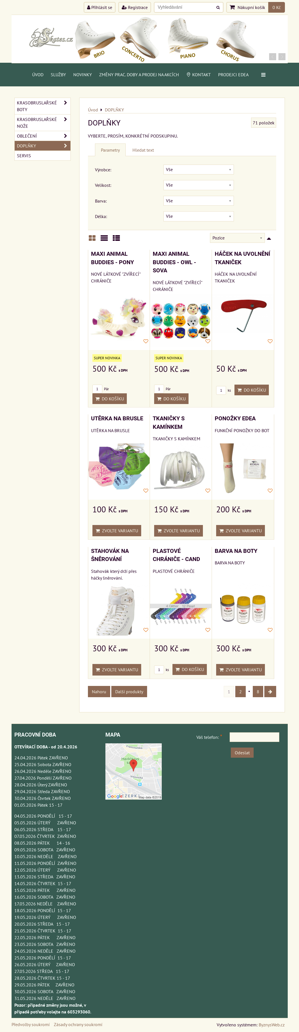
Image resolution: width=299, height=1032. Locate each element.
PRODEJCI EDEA (233, 74)
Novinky (82, 74)
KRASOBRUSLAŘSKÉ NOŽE (43, 123)
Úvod (37, 74)
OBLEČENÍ (43, 136)
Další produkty (129, 691)
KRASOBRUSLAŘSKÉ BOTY (43, 106)
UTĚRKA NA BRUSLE (117, 418)
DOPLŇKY (43, 146)
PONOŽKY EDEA (235, 418)
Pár (100, 389)
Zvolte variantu (117, 530)
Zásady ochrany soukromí (78, 1024)
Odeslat (242, 752)
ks (223, 390)
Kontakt (198, 74)
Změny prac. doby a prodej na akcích (139, 74)
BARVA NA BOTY (236, 551)
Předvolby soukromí (31, 1024)
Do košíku (109, 398)
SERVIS (24, 155)
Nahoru (99, 691)
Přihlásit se (99, 7)
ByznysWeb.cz (272, 1024)
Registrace (135, 7)
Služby (58, 74)
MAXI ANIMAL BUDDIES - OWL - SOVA (174, 262)
